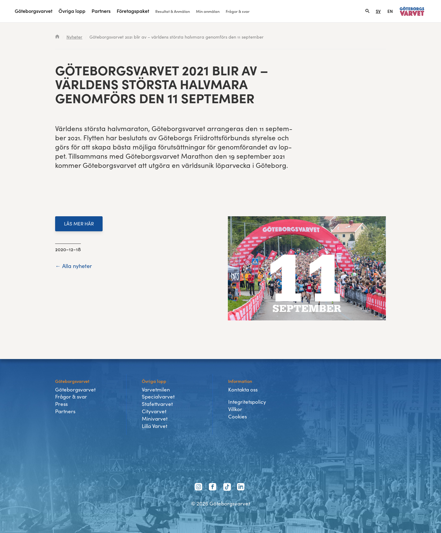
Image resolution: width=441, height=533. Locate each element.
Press (61, 403)
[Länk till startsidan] (412, 11)
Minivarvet (155, 418)
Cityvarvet (154, 411)
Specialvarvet (158, 396)
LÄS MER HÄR (79, 223)
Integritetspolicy (247, 401)
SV (378, 11)
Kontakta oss (243, 389)
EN (390, 11)
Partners (101, 10)
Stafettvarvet (157, 403)
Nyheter (74, 37)
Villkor (235, 409)
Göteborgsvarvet (33, 10)
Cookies (237, 416)
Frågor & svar (238, 11)
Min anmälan (208, 11)
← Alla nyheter (73, 266)
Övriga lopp (71, 10)
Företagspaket (133, 10)
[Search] (367, 11)
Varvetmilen (156, 389)
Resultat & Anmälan (172, 11)
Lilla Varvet (154, 425)
